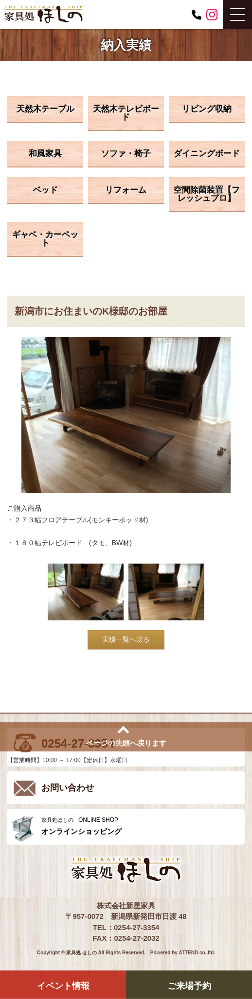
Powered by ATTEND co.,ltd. (182, 952)
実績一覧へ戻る (126, 639)
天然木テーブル (45, 109)
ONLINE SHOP (140, 825)
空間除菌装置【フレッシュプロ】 (207, 194)
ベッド (45, 190)
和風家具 (45, 153)
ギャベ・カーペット (45, 239)
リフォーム (125, 190)
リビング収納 (207, 109)
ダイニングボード (207, 153)
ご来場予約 (189, 985)
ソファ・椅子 (126, 153)
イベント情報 (63, 985)
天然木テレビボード (126, 113)
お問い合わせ (67, 788)
